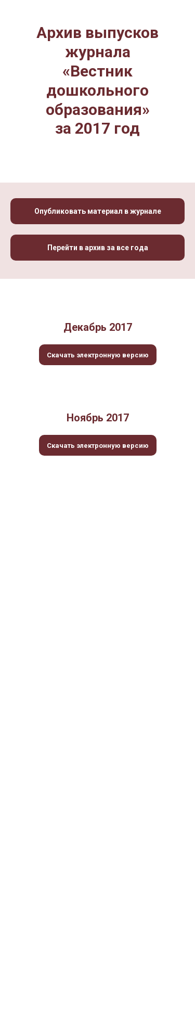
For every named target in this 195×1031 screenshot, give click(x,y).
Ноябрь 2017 (98, 417)
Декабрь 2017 (97, 327)
